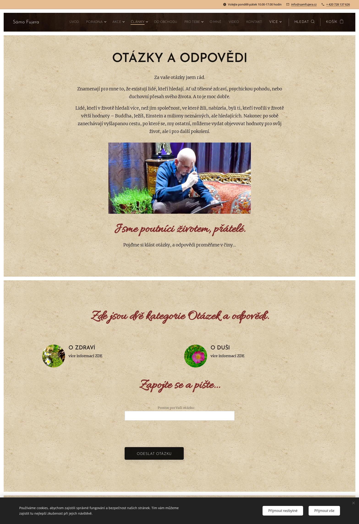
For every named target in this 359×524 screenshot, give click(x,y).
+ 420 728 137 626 (338, 4)
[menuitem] (59, 22)
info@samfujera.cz (304, 4)
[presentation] (159, 434)
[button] (305, 22)
